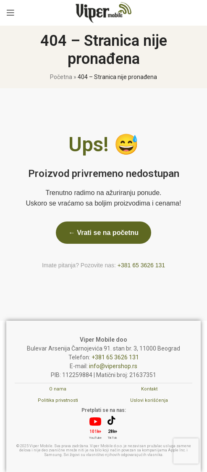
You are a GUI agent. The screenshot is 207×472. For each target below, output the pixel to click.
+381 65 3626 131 (141, 265)
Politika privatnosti (58, 400)
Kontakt (149, 389)
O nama (57, 389)
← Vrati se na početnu (103, 232)
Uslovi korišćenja (149, 400)
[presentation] (186, 451)
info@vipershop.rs (113, 366)
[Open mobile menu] (10, 12)
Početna (61, 77)
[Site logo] (103, 12)
